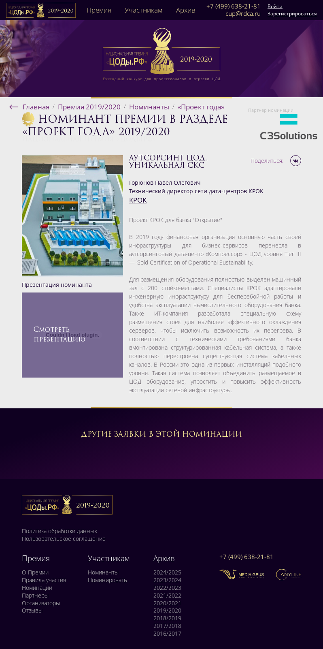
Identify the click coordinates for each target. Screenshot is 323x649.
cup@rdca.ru (243, 13)
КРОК (138, 200)
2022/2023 (167, 587)
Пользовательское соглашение (64, 538)
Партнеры (35, 595)
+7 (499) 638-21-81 (233, 6)
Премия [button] (99, 10)
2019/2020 (167, 610)
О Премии (35, 572)
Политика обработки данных (59, 531)
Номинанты (103, 572)
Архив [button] (186, 10)
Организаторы (41, 603)
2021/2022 (167, 595)
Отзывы (32, 610)
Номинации (37, 587)
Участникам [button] (143, 10)
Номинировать (107, 580)
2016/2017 (167, 633)
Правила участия (44, 580)
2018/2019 (167, 618)
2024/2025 (167, 572)
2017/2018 (167, 626)
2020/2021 (167, 603)
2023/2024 (167, 580)
